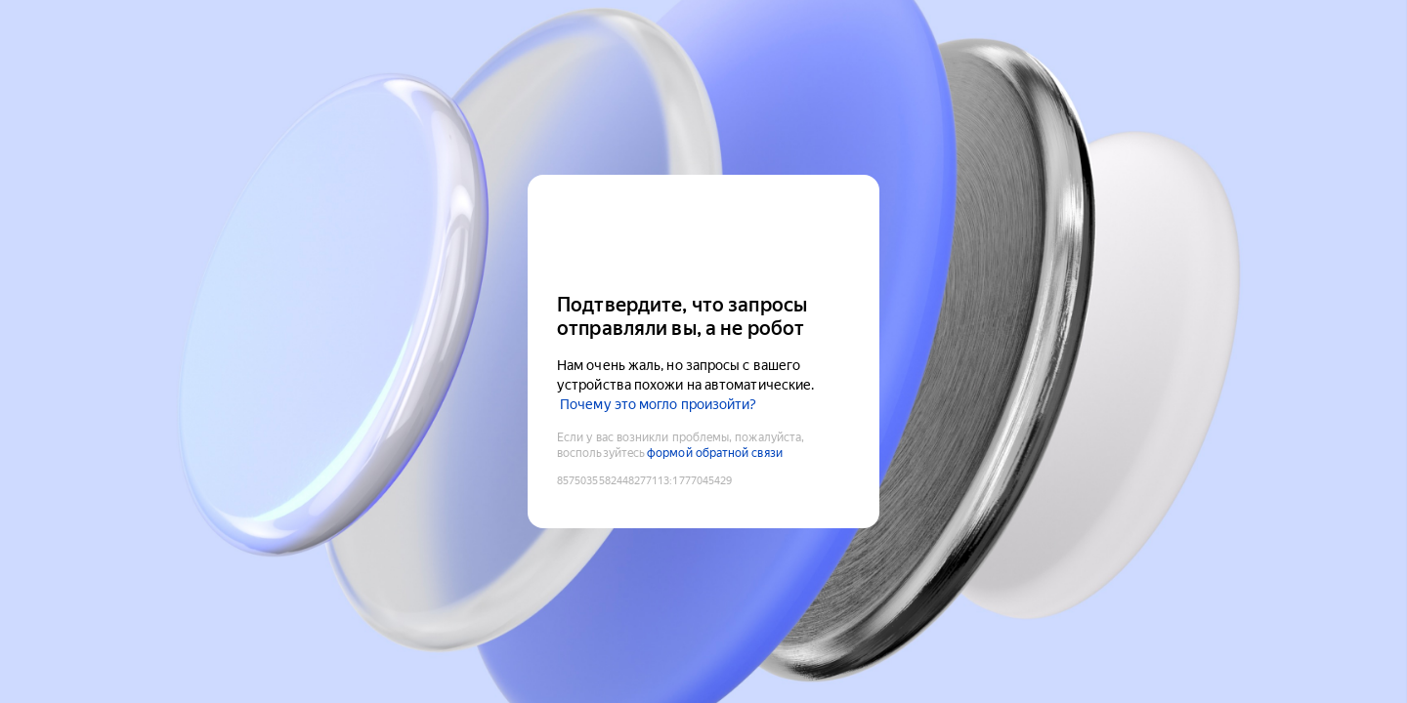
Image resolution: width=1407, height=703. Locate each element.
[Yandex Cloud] (703, 232)
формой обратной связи (715, 453)
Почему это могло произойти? (658, 404)
